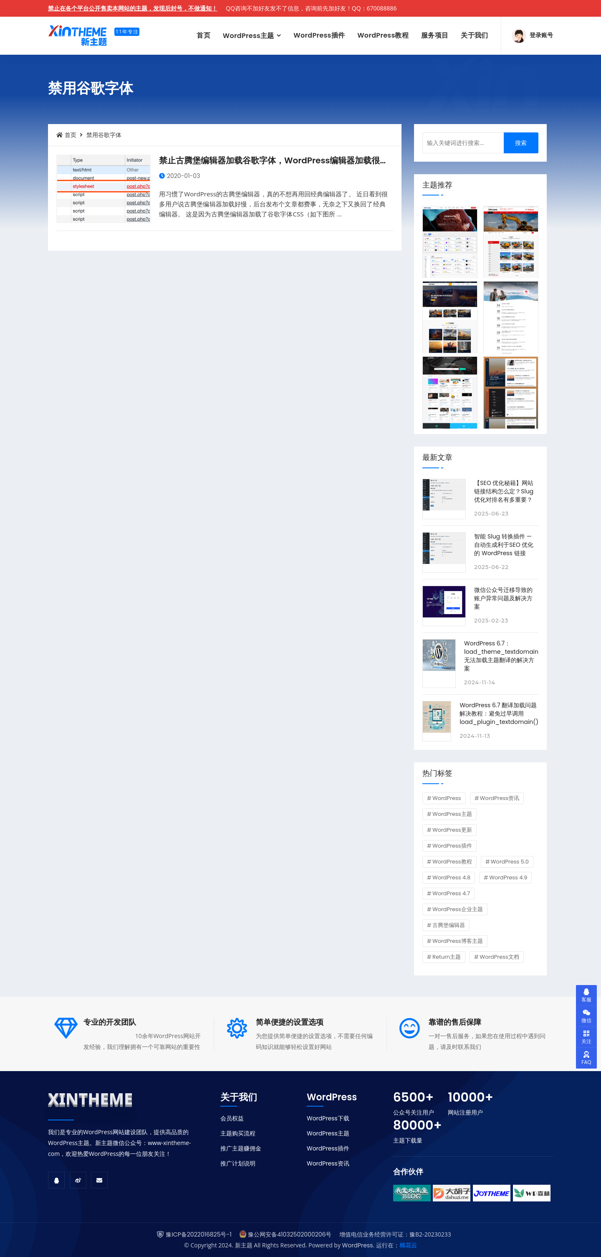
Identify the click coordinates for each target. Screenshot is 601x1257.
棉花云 (408, 1245)
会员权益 (232, 1118)
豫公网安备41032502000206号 (289, 1234)
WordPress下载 (328, 1118)
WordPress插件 (319, 35)
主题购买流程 (237, 1133)
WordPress (446, 798)
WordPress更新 (452, 830)
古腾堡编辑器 (448, 925)
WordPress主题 (249, 36)
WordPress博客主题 (457, 941)
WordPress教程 (383, 35)
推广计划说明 (237, 1163)
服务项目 (434, 35)
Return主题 (446, 957)
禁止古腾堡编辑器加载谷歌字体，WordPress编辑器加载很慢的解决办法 (294, 160)
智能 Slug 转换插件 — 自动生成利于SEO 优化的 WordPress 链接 (503, 544)
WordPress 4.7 (451, 893)
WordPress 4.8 (451, 877)
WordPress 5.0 (510, 862)
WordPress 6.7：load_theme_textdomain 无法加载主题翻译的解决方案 (501, 656)
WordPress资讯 (500, 798)
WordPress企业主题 (457, 909)
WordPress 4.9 (508, 877)
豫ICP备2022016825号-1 (198, 1234)
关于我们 (474, 35)
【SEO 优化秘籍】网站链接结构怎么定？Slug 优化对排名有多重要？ (503, 491)
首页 (203, 35)
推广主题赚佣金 (240, 1148)
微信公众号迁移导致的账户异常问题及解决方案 (503, 598)
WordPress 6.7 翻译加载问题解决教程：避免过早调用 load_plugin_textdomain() (499, 713)
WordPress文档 (499, 957)
